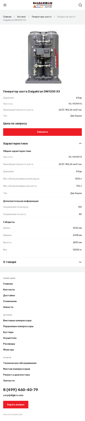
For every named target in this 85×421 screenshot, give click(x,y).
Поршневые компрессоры (18, 326)
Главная (8, 284)
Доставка (9, 295)
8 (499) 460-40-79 (20, 390)
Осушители (9, 338)
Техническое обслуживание (20, 363)
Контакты (9, 289)
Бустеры (8, 332)
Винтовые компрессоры (17, 320)
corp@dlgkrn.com (13, 395)
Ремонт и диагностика (16, 375)
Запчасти (9, 380)
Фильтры (8, 349)
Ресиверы (9, 344)
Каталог (7, 315)
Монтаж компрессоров (16, 369)
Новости (8, 307)
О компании (10, 301)
